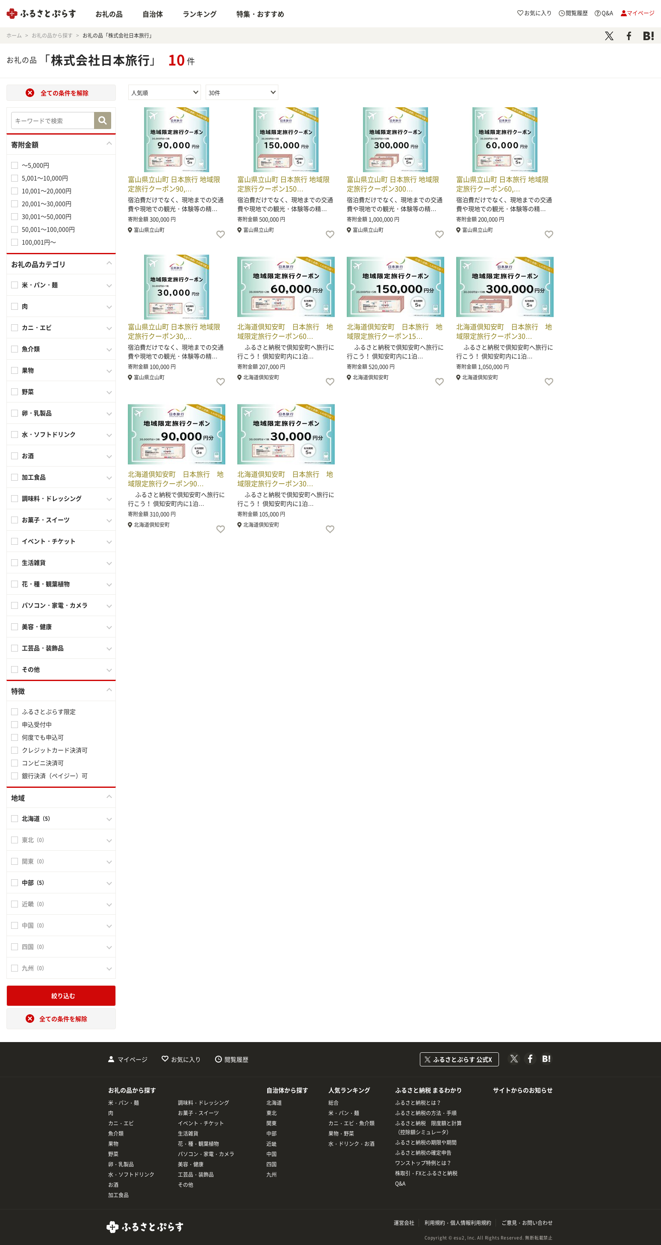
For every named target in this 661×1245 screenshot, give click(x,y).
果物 (28, 370)
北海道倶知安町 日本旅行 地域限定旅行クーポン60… (285, 331)
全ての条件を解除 (65, 92)
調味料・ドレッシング (52, 498)
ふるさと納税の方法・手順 (426, 1113)
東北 (271, 1113)
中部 (271, 1133)
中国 (271, 1154)
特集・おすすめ (260, 14)
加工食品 (34, 477)
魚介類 (31, 348)
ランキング (200, 14)
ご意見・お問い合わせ (527, 1223)
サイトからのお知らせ (523, 1090)
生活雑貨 (34, 562)
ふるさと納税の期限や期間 (426, 1142)
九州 (271, 1174)
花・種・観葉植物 (46, 583)
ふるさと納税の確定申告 (423, 1153)
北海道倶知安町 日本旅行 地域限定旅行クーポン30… (504, 331)
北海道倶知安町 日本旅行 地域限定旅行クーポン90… (176, 478)
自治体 (152, 14)
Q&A (400, 1183)
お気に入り (186, 1059)
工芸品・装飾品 (43, 647)
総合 (333, 1103)
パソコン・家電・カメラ (55, 605)
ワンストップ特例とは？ (423, 1163)
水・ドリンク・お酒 (351, 1144)
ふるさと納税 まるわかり (428, 1090)
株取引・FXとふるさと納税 (426, 1173)
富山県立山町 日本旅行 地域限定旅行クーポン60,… (502, 184)
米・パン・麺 (40, 284)
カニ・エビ (37, 327)
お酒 (28, 455)
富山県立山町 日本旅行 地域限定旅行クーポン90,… (174, 184)
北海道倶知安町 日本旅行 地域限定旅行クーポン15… (395, 331)
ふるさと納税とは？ (418, 1103)
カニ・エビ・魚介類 (351, 1123)
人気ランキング (349, 1090)
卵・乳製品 (37, 412)
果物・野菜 (341, 1133)
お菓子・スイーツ (46, 519)
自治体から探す (287, 1090)
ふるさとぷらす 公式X (462, 1059)
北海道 (274, 1103)
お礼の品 (109, 14)
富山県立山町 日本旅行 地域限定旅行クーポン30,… (174, 331)
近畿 (271, 1144)
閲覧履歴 (236, 1059)
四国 (271, 1164)
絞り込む (63, 995)
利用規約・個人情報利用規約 (458, 1223)
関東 (271, 1123)
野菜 (28, 391)
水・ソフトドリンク (49, 434)
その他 (31, 669)
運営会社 (404, 1223)
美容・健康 (37, 626)
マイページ (133, 1059)
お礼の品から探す (132, 1090)
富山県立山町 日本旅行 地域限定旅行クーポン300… (393, 184)
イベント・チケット (49, 541)
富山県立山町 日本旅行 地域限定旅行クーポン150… (283, 184)
